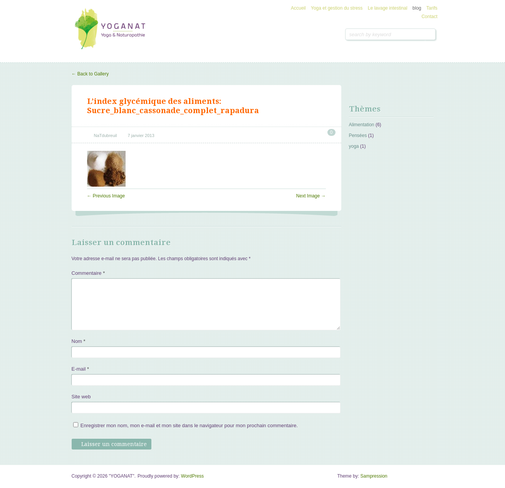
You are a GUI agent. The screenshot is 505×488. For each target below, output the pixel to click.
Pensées (358, 135)
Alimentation (361, 124)
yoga (354, 146)
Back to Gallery (90, 74)
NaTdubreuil (105, 135)
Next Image (311, 196)
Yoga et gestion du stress (336, 8)
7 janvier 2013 (141, 135)
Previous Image (106, 196)
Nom (79, 341)
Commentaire (88, 273)
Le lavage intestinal (388, 8)
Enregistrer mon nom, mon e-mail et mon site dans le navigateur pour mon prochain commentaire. (189, 425)
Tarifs (432, 8)
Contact (429, 16)
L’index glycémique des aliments (153, 101)
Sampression (373, 476)
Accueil (298, 8)
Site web (81, 396)
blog (417, 8)
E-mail (80, 369)
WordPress (192, 476)
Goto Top (428, 479)
